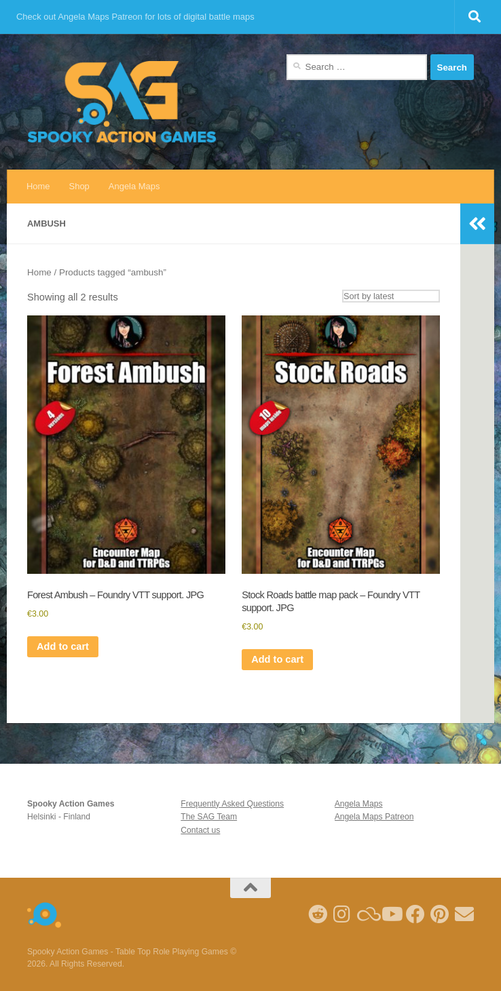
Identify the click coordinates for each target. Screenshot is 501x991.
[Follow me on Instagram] (342, 914)
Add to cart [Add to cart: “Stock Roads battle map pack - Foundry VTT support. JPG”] (277, 659)
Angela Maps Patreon (374, 816)
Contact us (200, 830)
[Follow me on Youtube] (391, 914)
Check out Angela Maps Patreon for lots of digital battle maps (135, 17)
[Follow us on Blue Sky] (366, 914)
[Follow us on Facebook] (415, 914)
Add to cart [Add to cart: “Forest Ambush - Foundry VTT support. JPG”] (63, 646)
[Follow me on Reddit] (317, 914)
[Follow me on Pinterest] (439, 914)
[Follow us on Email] (464, 914)
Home (38, 186)
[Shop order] (391, 296)
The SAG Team (209, 816)
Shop (79, 186)
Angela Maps (134, 186)
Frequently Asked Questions (232, 804)
